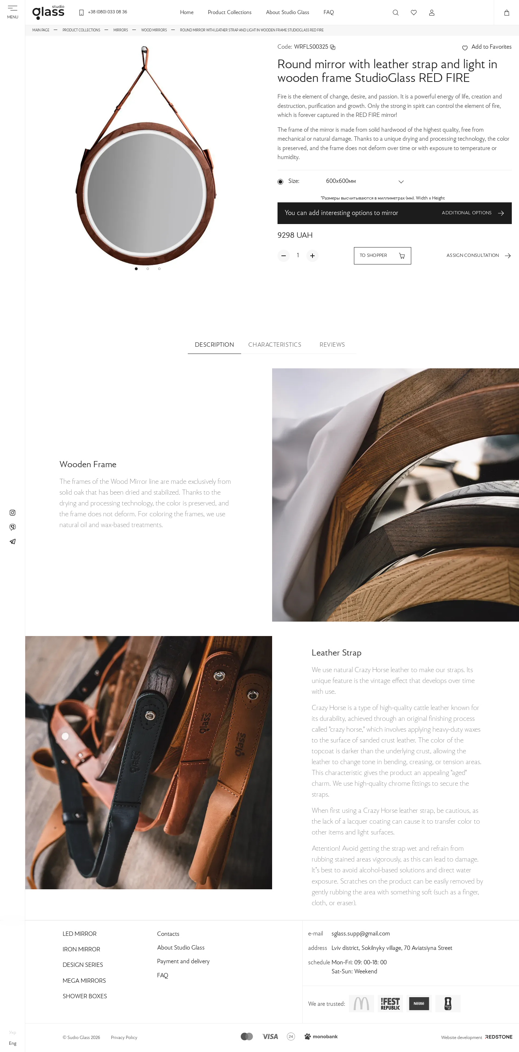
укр (12, 1032)
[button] (136, 268)
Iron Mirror (81, 950)
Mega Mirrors (84, 981)
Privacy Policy (124, 1037)
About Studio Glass (287, 13)
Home (187, 13)
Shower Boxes (85, 997)
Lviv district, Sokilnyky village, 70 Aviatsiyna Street (392, 948)
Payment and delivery (183, 962)
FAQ (329, 13)
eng (12, 1043)
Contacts (168, 934)
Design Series (83, 965)
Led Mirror (80, 934)
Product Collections (230, 13)
